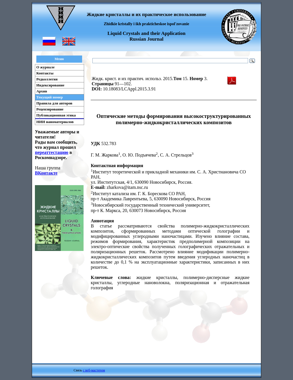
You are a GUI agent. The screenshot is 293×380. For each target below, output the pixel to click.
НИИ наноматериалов (55, 122)
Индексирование (50, 85)
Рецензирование (50, 109)
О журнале (45, 67)
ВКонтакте (46, 173)
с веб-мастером (94, 370)
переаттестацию (51, 152)
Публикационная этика (56, 115)
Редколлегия (47, 79)
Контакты (45, 73)
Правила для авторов (54, 103)
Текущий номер (49, 97)
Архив (41, 91)
